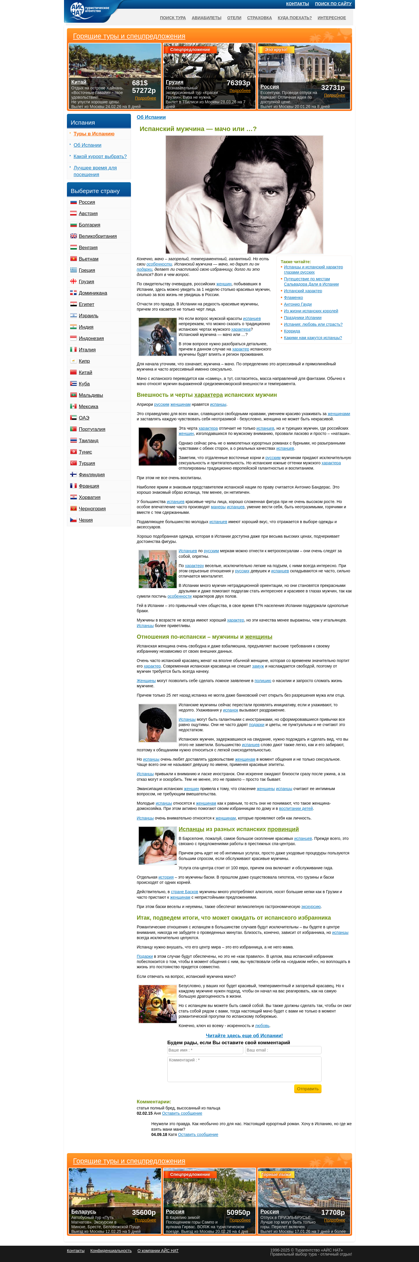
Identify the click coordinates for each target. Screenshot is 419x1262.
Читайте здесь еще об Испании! (244, 1035)
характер (240, 349)
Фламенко (293, 297)
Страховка (259, 17)
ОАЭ (84, 418)
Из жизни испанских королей (311, 311)
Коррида (292, 331)
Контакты (297, 3)
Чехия (86, 520)
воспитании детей (296, 808)
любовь (262, 1025)
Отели (234, 17)
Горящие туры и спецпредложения (129, 1161)
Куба (84, 384)
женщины (259, 636)
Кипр (84, 361)
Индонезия (91, 338)
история (166, 877)
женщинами (339, 413)
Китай (85, 372)
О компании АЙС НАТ (158, 1250)
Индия (86, 327)
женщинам (181, 404)
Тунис (85, 452)
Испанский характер (303, 290)
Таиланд (88, 440)
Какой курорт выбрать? (100, 156)
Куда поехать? (295, 17)
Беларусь (83, 1212)
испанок (230, 710)
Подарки (145, 956)
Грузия (86, 281)
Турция (87, 463)
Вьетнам (88, 259)
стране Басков (184, 891)
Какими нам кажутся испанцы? (313, 337)
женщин (224, 284)
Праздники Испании (303, 317)
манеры (218, 507)
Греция (87, 270)
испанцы (218, 404)
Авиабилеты (206, 17)
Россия (87, 202)
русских (242, 571)
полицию (263, 680)
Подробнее (145, 1220)
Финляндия (92, 474)
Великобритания (98, 236)
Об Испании (151, 117)
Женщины (146, 680)
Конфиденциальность (111, 1250)
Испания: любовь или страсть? (313, 324)
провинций (283, 829)
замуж (258, 666)
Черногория (92, 508)
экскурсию (311, 906)
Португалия (92, 429)
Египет (86, 304)
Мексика (88, 406)
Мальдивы (91, 395)
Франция (89, 486)
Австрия (88, 213)
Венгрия (88, 247)
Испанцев (188, 550)
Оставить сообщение (182, 1113)
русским (161, 404)
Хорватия (89, 497)
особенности (159, 264)
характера (241, 329)
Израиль (88, 315)
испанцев (252, 318)
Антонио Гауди (298, 304)
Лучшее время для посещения (95, 171)
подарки (144, 269)
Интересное (332, 17)
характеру (194, 565)
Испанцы (145, 625)
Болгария (89, 225)
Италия (87, 350)
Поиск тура (173, 17)
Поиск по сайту (333, 3)
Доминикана (93, 293)
